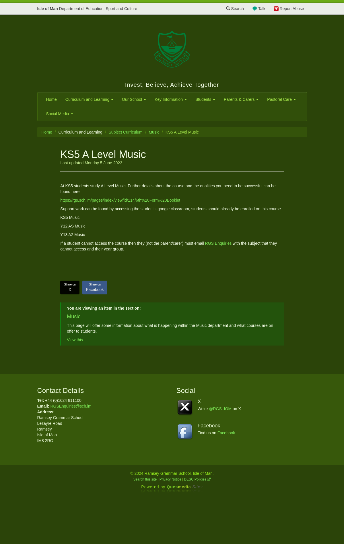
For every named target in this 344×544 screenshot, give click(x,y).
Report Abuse (292, 8)
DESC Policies (197, 479)
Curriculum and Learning (89, 99)
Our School (134, 99)
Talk (261, 8)
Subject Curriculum (126, 132)
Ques (185, 487)
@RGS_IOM (220, 408)
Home (51, 99)
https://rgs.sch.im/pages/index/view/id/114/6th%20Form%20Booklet (120, 200)
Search (235, 8)
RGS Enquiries (218, 243)
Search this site (145, 479)
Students (205, 99)
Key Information (171, 99)
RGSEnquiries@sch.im (70, 406)
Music (154, 132)
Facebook (95, 287)
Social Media (59, 113)
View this (75, 339)
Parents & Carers (241, 99)
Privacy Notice (170, 479)
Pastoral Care (281, 99)
